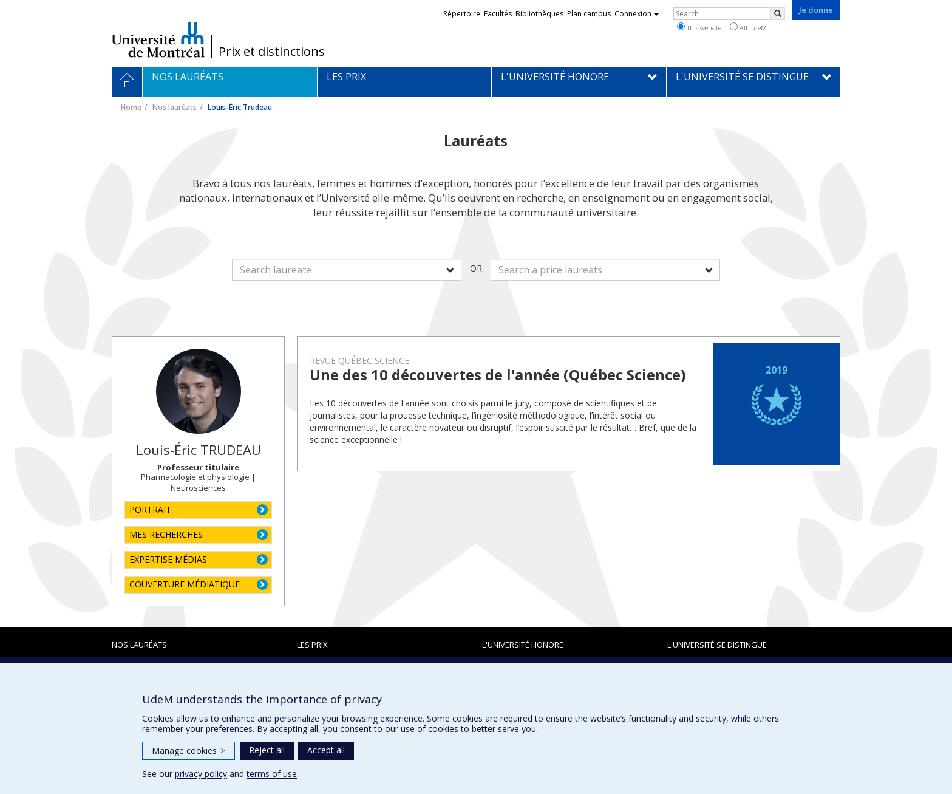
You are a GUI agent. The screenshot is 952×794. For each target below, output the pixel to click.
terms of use (271, 773)
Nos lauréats (174, 107)
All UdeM (748, 27)
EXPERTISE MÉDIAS (168, 559)
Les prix (312, 644)
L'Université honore (522, 644)
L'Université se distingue (717, 644)
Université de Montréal (158, 39)
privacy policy (201, 773)
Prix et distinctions (272, 52)
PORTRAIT (150, 509)
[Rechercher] (777, 13)
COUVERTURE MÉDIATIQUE (184, 584)
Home (131, 107)
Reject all (267, 750)
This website (699, 27)
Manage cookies (188, 750)
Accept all (326, 750)
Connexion (636, 14)
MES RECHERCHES (166, 534)
